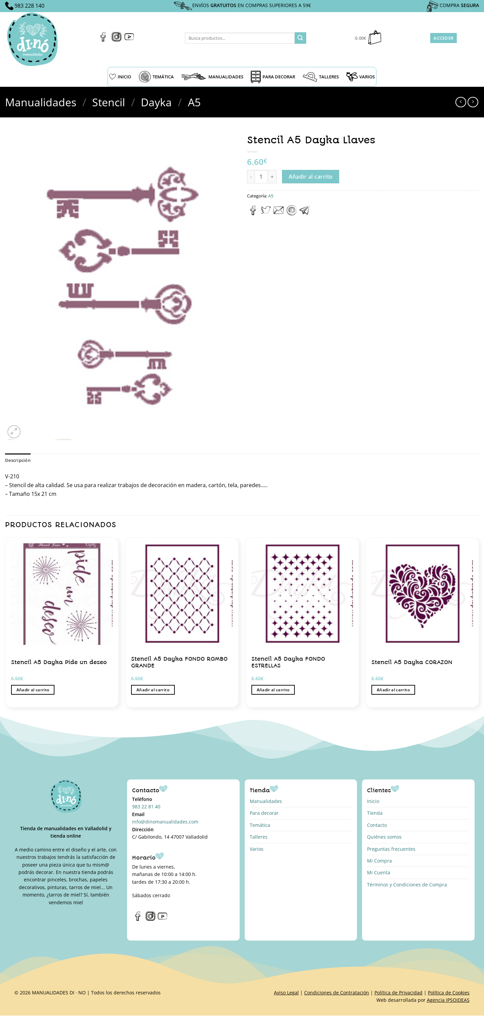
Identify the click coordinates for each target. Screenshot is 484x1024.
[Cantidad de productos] (261, 176)
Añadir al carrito (311, 176)
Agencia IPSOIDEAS (448, 1000)
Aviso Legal (286, 992)
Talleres (259, 837)
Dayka (156, 102)
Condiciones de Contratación (336, 992)
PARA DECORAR (273, 77)
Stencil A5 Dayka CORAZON (411, 662)
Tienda (374, 813)
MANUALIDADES (212, 76)
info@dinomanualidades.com (165, 821)
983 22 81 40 (146, 806)
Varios (257, 849)
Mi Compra (379, 860)
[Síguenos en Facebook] (103, 40)
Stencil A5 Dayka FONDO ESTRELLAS (288, 662)
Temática (260, 825)
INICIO (120, 77)
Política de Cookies (449, 992)
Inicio (373, 801)
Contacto (377, 825)
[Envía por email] (279, 213)
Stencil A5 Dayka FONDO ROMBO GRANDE (179, 662)
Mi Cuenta (378, 872)
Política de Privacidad (398, 992)
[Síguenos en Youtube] (129, 40)
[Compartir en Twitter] (266, 213)
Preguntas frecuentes (391, 849)
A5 (194, 102)
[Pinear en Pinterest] (292, 213)
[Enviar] (300, 38)
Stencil (108, 102)
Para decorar (264, 813)
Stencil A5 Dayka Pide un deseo (59, 662)
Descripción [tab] (18, 460)
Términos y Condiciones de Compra (407, 884)
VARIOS (360, 76)
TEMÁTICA (156, 77)
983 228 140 (29, 5)
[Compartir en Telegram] (304, 213)
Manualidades (40, 102)
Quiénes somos (384, 837)
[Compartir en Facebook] (253, 213)
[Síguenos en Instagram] (116, 40)
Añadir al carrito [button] (32, 689)
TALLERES (320, 77)
